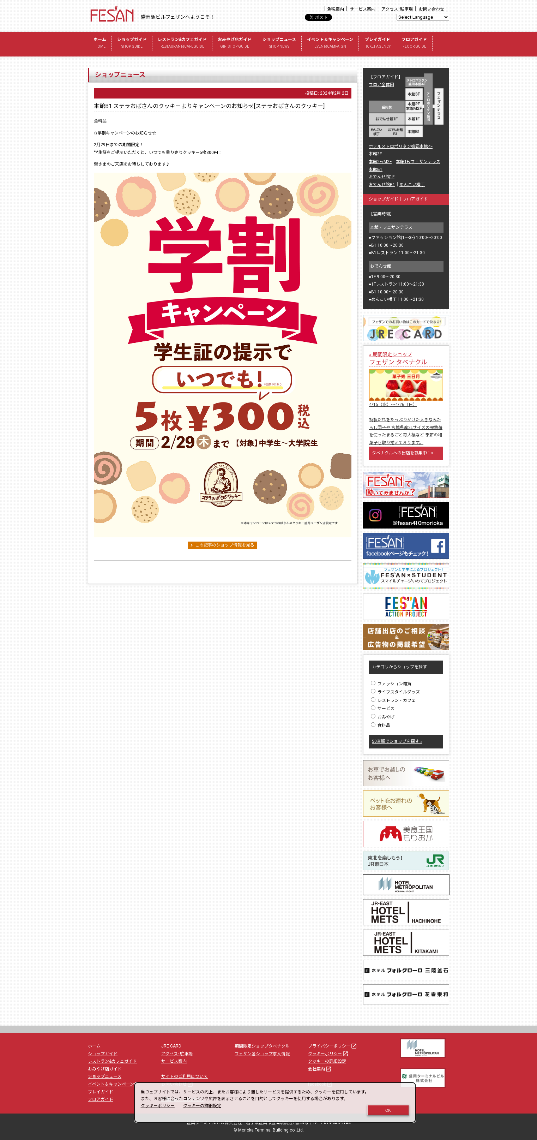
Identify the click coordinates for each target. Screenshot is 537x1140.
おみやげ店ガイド (235, 43)
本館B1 (375, 169)
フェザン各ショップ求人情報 (262, 1053)
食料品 (100, 121)
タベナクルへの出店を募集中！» (402, 452)
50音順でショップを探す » (397, 741)
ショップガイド (132, 43)
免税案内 (335, 9)
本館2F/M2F (380, 161)
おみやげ (382, 717)
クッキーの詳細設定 (327, 1061)
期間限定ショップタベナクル (262, 1046)
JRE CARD (171, 1046)
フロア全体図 (381, 84)
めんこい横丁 (412, 184)
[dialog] (275, 1102)
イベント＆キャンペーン (330, 43)
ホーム (99, 43)
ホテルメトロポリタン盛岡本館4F (401, 146)
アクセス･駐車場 (397, 9)
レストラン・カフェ (393, 700)
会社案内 (320, 1069)
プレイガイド (377, 43)
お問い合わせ (431, 9)
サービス (382, 708)
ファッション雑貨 (391, 683)
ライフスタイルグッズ (395, 692)
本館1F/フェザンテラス (418, 161)
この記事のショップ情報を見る (221, 545)
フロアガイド (414, 43)
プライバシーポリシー (332, 1046)
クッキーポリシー (328, 1053)
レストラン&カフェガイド (182, 43)
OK (388, 1110)
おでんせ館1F (381, 176)
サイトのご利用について (184, 1076)
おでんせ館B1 (382, 184)
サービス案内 (362, 9)
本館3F (375, 153)
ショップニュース (279, 43)
